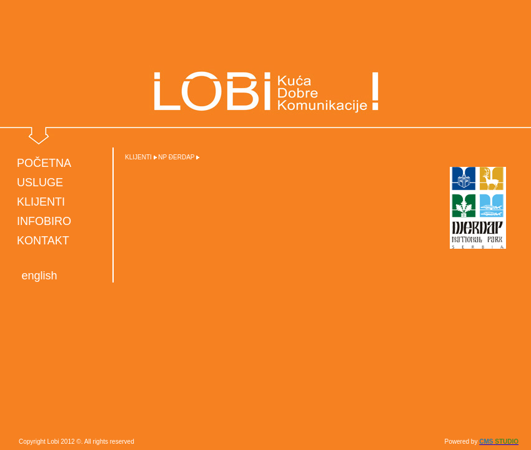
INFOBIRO (44, 221)
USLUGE (40, 182)
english (39, 275)
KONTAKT (43, 240)
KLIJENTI (41, 202)
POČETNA (44, 163)
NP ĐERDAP (176, 157)
